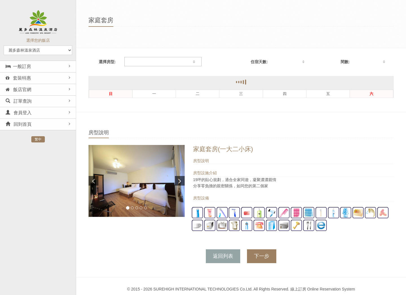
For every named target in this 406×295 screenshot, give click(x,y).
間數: (345, 62)
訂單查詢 (19, 101)
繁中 (38, 139)
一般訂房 (18, 66)
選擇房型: (107, 62)
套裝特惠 (18, 78)
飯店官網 (18, 89)
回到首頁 (19, 124)
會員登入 (19, 112)
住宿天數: (259, 62)
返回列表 (223, 256)
